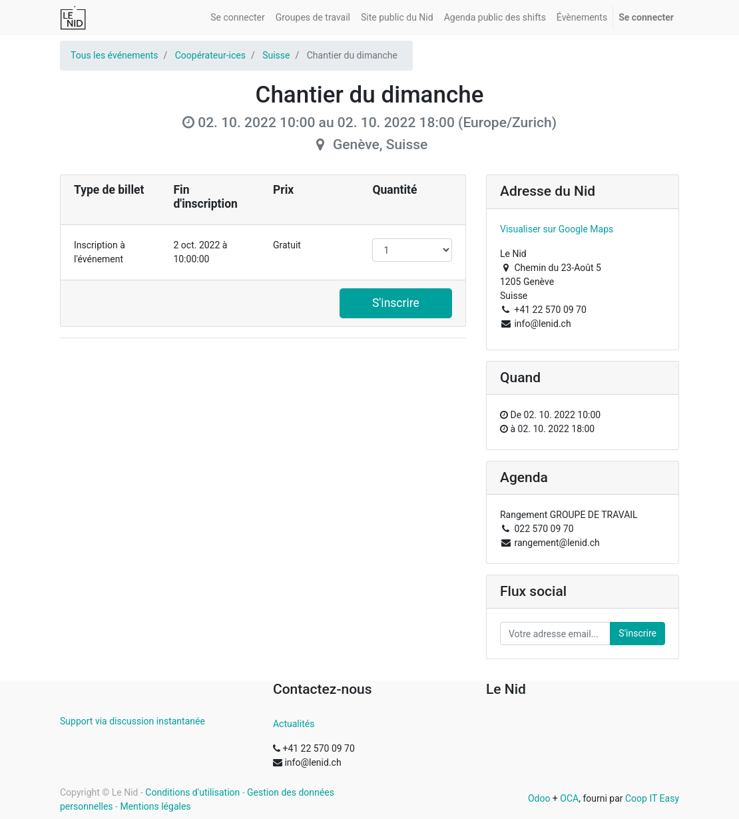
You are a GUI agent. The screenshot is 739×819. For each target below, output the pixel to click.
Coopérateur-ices (210, 55)
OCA (569, 798)
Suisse (276, 55)
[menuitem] (237, 17)
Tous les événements (114, 55)
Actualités (293, 723)
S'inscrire (395, 303)
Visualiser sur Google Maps (556, 229)
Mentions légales (155, 806)
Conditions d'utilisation (192, 792)
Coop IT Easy (652, 798)
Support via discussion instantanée (132, 721)
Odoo (539, 798)
